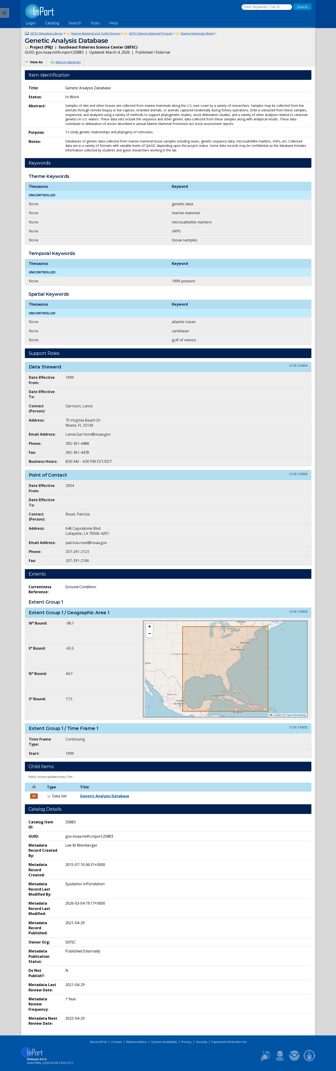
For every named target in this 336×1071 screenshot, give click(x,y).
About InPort (98, 1042)
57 (33, 796)
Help (113, 23)
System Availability (164, 1042)
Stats (95, 23)
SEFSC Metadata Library (46, 33)
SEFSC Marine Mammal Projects (150, 33)
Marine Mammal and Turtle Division (96, 33)
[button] (149, 627)
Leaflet (275, 715)
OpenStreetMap (296, 715)
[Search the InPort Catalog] (266, 7)
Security (201, 1042)
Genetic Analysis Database (104, 796)
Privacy (186, 1042)
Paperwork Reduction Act (229, 1042)
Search (75, 23)
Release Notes (136, 1042)
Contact (116, 1042)
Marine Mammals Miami (197, 33)
